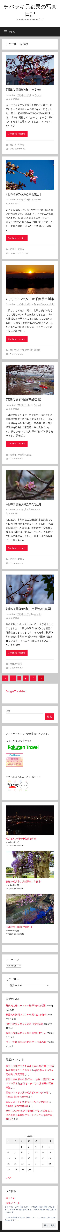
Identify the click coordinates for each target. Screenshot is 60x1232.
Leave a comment (19, 253)
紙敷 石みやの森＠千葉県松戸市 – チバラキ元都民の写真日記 (29, 1115)
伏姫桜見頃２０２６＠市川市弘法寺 (24, 1023)
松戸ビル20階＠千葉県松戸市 (21, 838)
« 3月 (8, 1177)
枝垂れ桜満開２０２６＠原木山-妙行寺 (26, 1014)
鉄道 (29, 454)
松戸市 (13, 249)
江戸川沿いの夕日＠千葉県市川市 (30, 299)
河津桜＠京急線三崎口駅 (23, 400)
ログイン (10, 1197)
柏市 (27, 350)
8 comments (16, 563)
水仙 (12, 664)
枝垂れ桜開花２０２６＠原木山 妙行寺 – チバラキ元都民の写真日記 (30, 1083)
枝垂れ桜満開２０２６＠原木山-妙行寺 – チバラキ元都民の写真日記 (30, 1070)
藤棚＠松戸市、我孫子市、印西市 (23, 881)
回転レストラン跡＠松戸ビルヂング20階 (27, 1092)
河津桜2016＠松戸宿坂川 (23, 194)
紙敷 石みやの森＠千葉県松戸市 (22, 1111)
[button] (49, 1225)
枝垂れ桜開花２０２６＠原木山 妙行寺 (26, 1033)
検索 (8, 711)
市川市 (13, 144)
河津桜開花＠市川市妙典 (23, 90)
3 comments (16, 354)
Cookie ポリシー (11, 1220)
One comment (17, 148)
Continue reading (16, 133)
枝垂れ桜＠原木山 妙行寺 (19, 1079)
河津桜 (20, 144)
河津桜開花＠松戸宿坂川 (23, 504)
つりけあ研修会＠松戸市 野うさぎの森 (26, 1042)
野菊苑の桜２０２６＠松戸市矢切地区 (25, 1005)
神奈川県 (21, 454)
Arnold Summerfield (44, 304)
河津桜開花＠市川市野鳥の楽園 (28, 609)
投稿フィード (13, 1203)
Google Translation (16, 691)
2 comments (16, 458)
